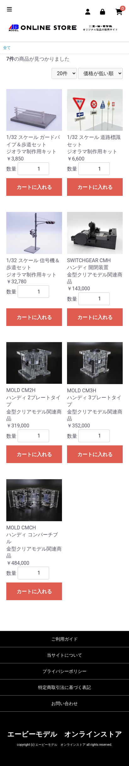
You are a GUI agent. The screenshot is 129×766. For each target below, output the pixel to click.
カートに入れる (34, 187)
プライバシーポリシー (64, 671)
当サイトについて (64, 655)
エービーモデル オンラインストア (64, 734)
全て (7, 47)
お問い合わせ (64, 703)
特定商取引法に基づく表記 (64, 687)
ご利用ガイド (64, 639)
